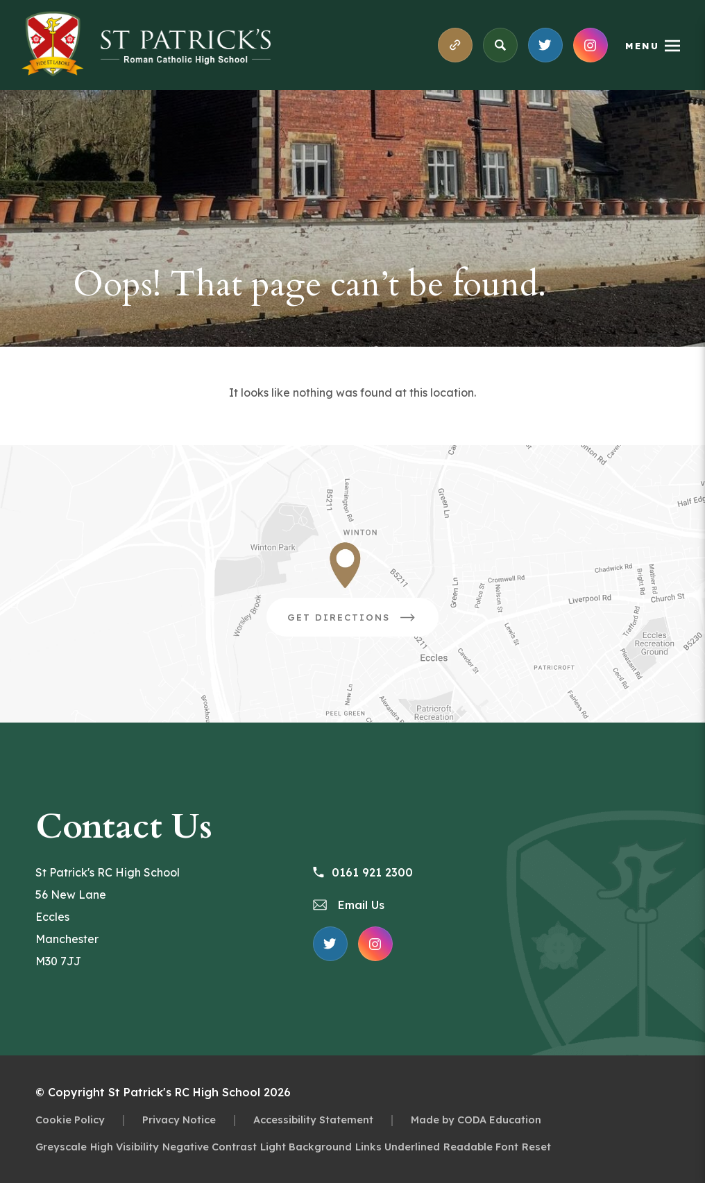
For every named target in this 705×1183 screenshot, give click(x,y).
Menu (642, 45)
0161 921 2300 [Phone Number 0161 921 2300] (363, 872)
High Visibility (124, 1146)
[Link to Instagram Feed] (590, 45)
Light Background (306, 1146)
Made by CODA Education (476, 1119)
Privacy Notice (179, 1119)
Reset (536, 1146)
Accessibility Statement (313, 1119)
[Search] (500, 45)
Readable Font (480, 1146)
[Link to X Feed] (545, 45)
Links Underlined (397, 1146)
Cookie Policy (70, 1119)
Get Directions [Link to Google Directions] (363, 622)
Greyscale (61, 1146)
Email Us (348, 905)
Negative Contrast (209, 1146)
